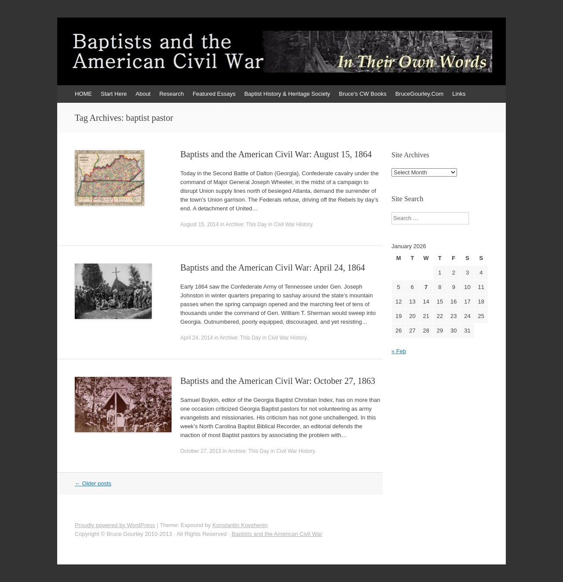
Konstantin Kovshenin (240, 525)
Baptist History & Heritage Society (287, 93)
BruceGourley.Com (419, 93)
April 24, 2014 (196, 338)
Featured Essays (214, 93)
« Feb (398, 351)
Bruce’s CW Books (363, 93)
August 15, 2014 (199, 224)
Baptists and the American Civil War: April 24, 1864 (272, 267)
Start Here (114, 93)
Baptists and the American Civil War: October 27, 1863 (277, 381)
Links (458, 93)
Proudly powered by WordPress (115, 525)
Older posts (93, 483)
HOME (83, 93)
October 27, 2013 (200, 451)
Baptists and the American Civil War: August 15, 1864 (276, 154)
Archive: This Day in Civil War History (269, 224)
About (142, 93)
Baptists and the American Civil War (276, 534)
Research (171, 93)
